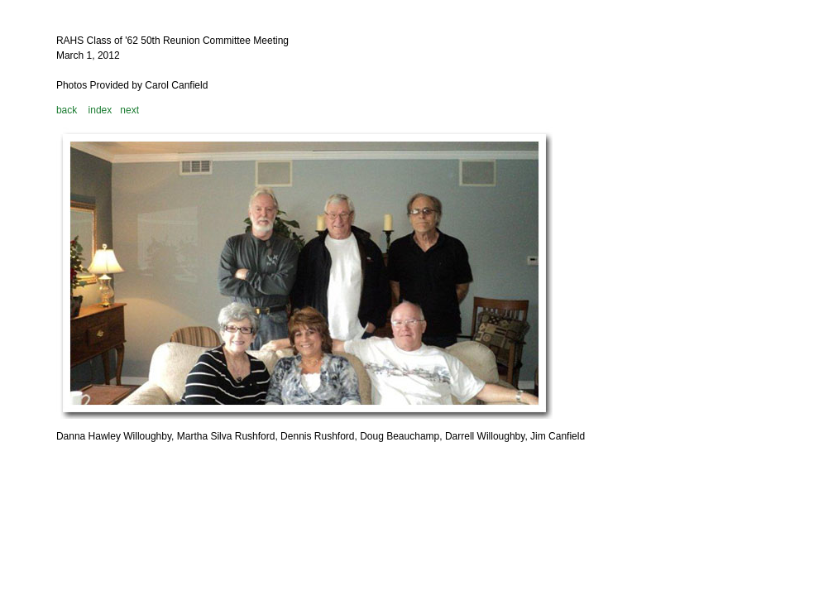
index (101, 110)
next (129, 110)
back (66, 110)
